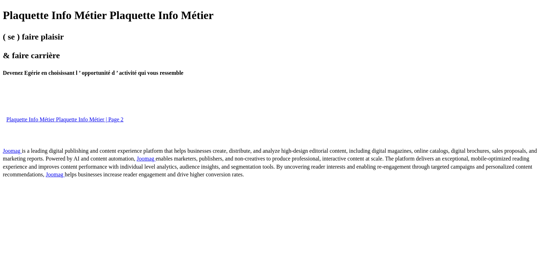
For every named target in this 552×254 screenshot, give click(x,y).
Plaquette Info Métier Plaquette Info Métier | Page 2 (64, 119)
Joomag (12, 151)
